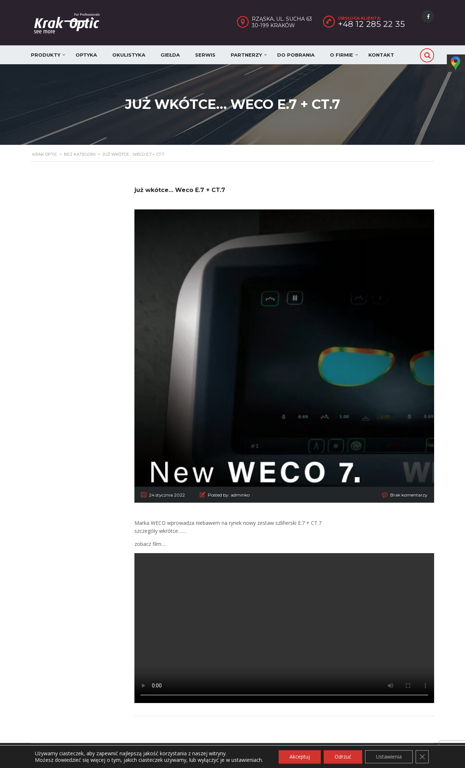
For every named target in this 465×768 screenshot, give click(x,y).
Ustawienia (389, 756)
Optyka (86, 55)
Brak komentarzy (409, 495)
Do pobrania (296, 55)
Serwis (205, 55)
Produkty (45, 55)
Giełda (170, 55)
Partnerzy (246, 55)
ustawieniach (246, 760)
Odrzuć (343, 756)
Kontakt (381, 55)
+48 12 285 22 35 (371, 24)
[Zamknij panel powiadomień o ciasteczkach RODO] (422, 756)
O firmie (341, 55)
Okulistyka (128, 55)
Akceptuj (300, 756)
